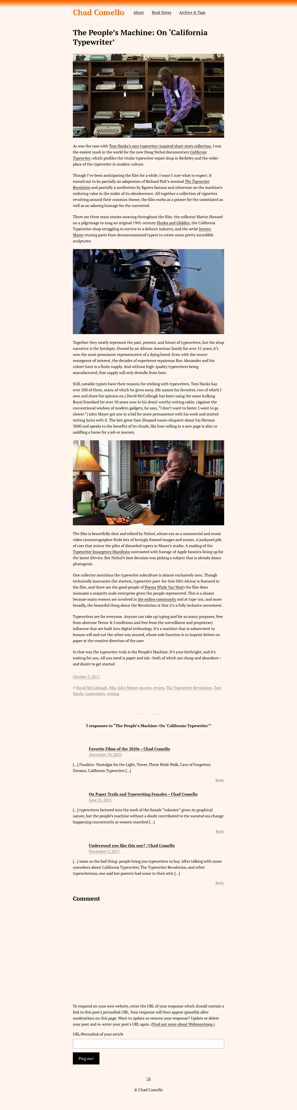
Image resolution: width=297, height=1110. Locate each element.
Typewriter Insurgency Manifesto (101, 551)
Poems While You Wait (164, 587)
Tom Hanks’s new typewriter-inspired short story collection (160, 145)
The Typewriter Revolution (189, 687)
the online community (157, 599)
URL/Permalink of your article (98, 1034)
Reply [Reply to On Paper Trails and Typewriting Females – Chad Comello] (220, 831)
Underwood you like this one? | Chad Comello (132, 845)
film (112, 687)
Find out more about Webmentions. (183, 1024)
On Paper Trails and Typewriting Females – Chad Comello (143, 794)
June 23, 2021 (100, 799)
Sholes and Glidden (173, 222)
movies (145, 687)
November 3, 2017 (104, 851)
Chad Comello (98, 12)
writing (113, 693)
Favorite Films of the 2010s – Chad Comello (129, 748)
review (158, 687)
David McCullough (91, 687)
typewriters (95, 693)
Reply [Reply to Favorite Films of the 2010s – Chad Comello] (220, 780)
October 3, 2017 (86, 676)
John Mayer (127, 687)
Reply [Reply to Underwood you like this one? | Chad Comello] (220, 882)
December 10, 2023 (105, 754)
